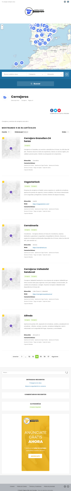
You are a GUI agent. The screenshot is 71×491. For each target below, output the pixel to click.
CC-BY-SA (68, 68)
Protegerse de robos (35, 381)
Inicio (18, 100)
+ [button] (2, 26)
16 (44, 354)
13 (33, 354)
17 (48, 354)
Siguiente (55, 355)
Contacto (12, 484)
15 (41, 354)
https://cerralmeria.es (39, 246)
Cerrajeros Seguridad (35, 405)
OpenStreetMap (56, 68)
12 (29, 354)
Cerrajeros (24, 100)
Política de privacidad (49, 484)
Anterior (15, 355)
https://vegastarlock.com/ (40, 203)
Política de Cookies (22, 484)
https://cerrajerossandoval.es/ (41, 292)
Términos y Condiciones (35, 484)
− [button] (2, 28)
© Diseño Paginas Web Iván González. (27, 488)
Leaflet (44, 68)
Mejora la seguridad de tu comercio (35, 384)
